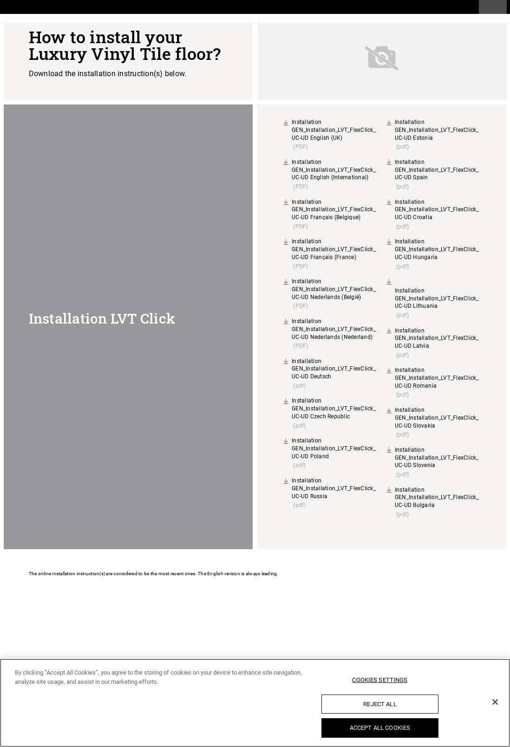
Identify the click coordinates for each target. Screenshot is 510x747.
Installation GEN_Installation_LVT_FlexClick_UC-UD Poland (334, 448)
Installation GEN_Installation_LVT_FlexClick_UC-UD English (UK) (334, 130)
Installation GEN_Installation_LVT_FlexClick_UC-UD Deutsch (334, 369)
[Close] (495, 702)
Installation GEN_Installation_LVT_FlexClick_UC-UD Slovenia (437, 458)
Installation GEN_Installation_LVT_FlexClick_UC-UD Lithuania (437, 298)
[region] (255, 703)
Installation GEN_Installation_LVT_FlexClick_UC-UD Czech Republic (334, 408)
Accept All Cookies (380, 727)
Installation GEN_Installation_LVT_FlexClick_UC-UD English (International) (334, 170)
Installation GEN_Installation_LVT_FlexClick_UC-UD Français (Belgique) (334, 210)
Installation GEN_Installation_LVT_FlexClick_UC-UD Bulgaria (437, 498)
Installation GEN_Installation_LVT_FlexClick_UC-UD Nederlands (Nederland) (334, 329)
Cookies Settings (379, 679)
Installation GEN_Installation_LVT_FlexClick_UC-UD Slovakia (437, 418)
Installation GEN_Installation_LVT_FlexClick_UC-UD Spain (437, 170)
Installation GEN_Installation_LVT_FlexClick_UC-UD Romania (437, 378)
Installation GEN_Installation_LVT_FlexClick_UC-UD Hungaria (437, 249)
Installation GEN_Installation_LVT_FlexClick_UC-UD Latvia (437, 338)
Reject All (379, 704)
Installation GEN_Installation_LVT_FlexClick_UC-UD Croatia (437, 210)
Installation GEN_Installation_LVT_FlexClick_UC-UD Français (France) (334, 249)
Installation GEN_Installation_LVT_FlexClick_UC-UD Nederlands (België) (334, 289)
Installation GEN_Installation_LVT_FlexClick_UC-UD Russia (334, 488)
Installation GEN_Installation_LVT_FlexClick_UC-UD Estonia (437, 130)
